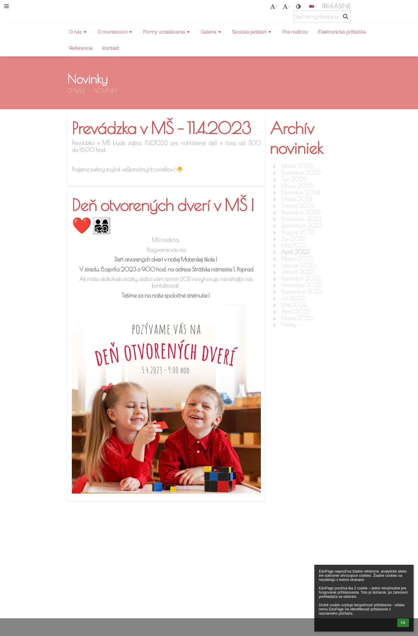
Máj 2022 (294, 304)
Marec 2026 (297, 166)
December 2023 (301, 212)
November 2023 (301, 219)
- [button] (286, 6)
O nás (76, 90)
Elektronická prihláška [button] (342, 32)
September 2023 (301, 225)
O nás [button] (78, 32)
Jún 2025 (294, 179)
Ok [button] (403, 623)
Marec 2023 (297, 258)
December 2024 (300, 192)
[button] (311, 6)
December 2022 (301, 278)
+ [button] (273, 6)
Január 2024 (297, 205)
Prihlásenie (336, 6)
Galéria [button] (212, 32)
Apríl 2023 (295, 252)
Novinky (105, 90)
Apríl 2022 (295, 311)
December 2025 (301, 172)
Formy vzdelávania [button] (167, 32)
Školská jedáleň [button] (252, 32)
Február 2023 (298, 265)
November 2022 (301, 285)
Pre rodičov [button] (295, 32)
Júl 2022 (293, 298)
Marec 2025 (297, 185)
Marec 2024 (296, 199)
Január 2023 (298, 271)
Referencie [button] (81, 48)
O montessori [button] (116, 32)
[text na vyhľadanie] (322, 17)
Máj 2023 (294, 245)
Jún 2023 (293, 238)
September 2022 (302, 291)
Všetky (288, 324)
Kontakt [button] (110, 48)
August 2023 (298, 232)
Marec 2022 (297, 318)
